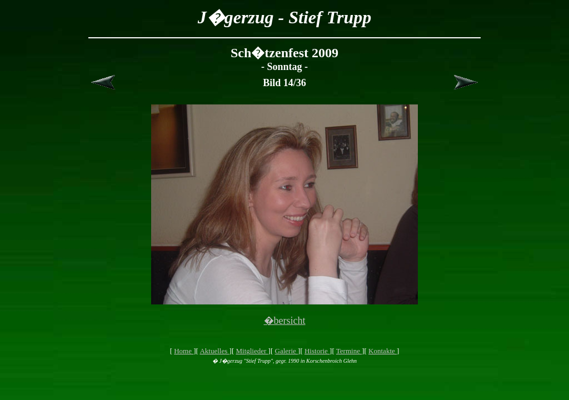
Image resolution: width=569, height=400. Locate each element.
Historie (317, 351)
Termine (349, 351)
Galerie (286, 351)
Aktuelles (214, 351)
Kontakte (382, 351)
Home (183, 351)
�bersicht (285, 320)
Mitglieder (252, 351)
